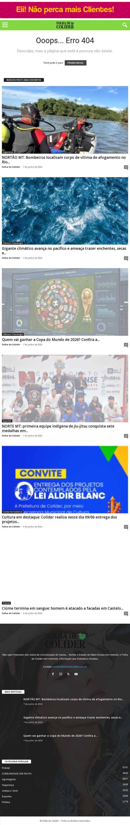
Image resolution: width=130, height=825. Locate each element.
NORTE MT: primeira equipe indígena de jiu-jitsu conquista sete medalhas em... (58, 428)
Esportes (7, 421)
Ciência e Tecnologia (13, 243)
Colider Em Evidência (12, 511)
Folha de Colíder (11, 166)
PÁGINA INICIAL (76, 63)
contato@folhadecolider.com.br (70, 666)
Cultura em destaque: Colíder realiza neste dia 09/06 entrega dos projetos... (59, 519)
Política (6, 802)
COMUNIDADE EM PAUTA (17, 773)
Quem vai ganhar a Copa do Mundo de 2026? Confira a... (51, 339)
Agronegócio (9, 779)
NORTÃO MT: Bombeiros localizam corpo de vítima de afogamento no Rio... (64, 159)
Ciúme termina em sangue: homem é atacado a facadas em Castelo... (62, 608)
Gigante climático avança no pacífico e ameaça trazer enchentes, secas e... (64, 250)
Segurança (8, 152)
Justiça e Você (10, 790)
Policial (6, 603)
